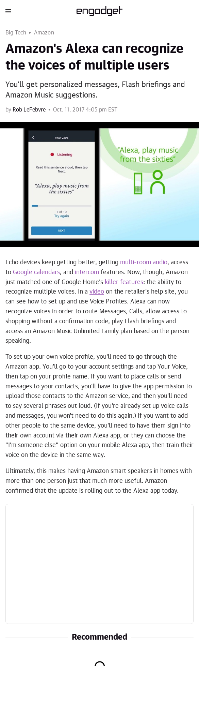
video (96, 292)
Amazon (44, 32)
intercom (87, 272)
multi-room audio (143, 262)
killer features (124, 282)
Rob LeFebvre (29, 110)
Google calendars (36, 272)
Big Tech (16, 32)
